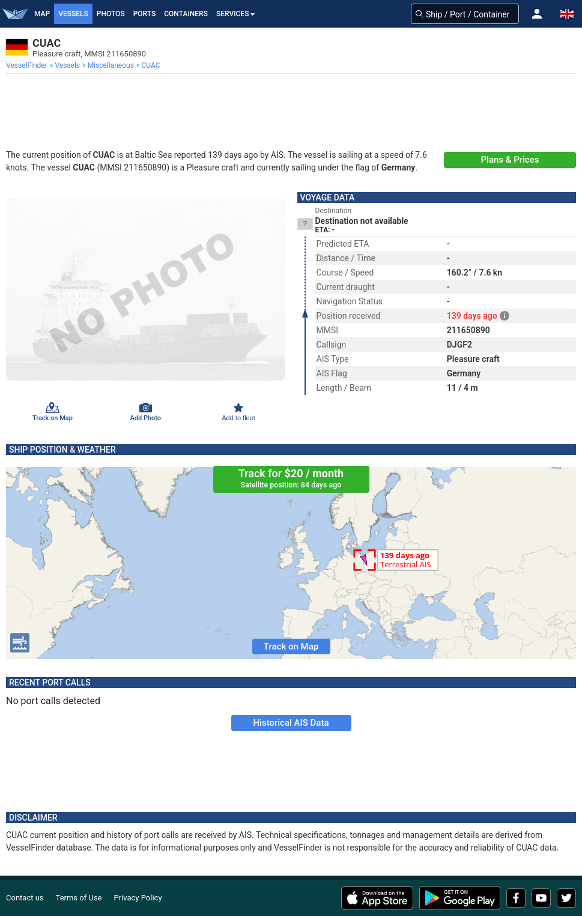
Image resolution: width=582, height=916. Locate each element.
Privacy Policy (138, 897)
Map (42, 14)
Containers (186, 14)
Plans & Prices (510, 159)
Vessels (73, 14)
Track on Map (291, 646)
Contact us (25, 897)
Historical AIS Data (291, 722)
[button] (537, 14)
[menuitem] (28, 65)
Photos (111, 14)
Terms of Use (79, 897)
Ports (144, 14)
